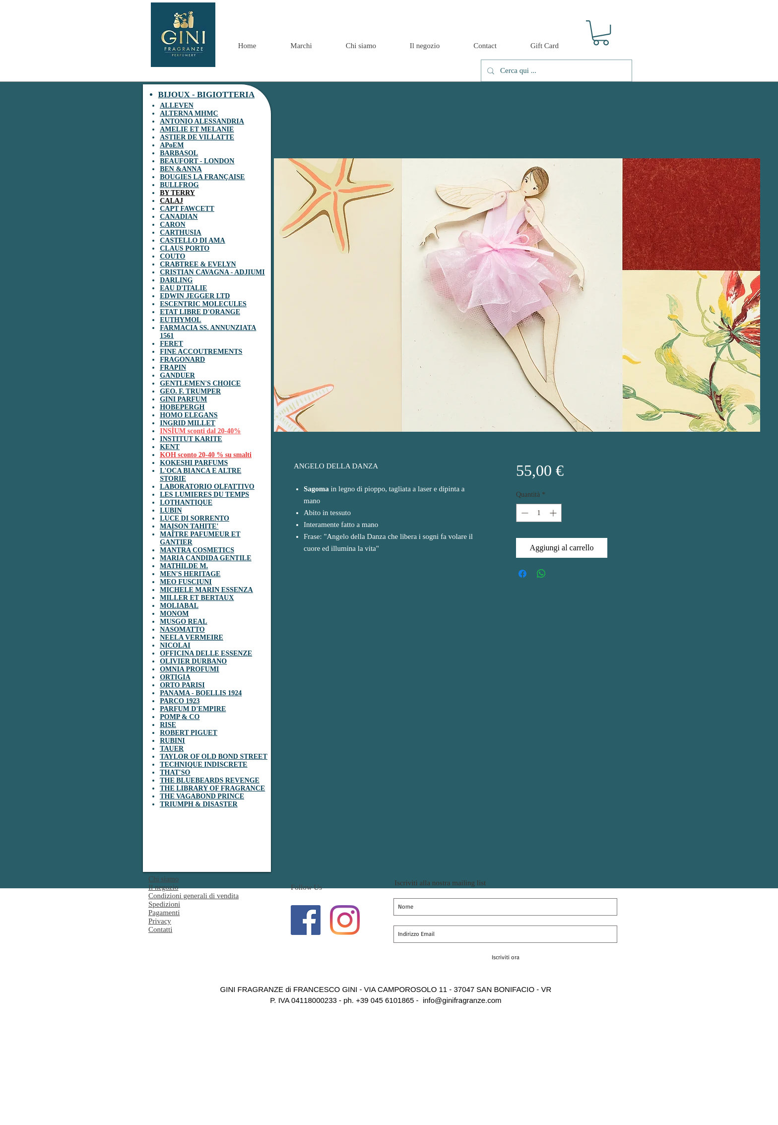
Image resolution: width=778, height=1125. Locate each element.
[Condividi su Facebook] (522, 574)
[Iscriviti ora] (505, 957)
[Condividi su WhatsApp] (541, 574)
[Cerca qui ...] (555, 70)
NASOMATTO (182, 629)
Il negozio (163, 887)
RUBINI (172, 740)
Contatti (160, 929)
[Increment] (554, 513)
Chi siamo (163, 879)
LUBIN (171, 510)
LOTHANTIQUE (186, 502)
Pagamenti (164, 913)
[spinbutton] (539, 513)
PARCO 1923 (179, 701)
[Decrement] (524, 513)
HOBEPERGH (182, 407)
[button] (601, 32)
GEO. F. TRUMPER (190, 391)
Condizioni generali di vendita (193, 896)
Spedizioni (164, 904)
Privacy (159, 921)
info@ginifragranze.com (462, 1000)
